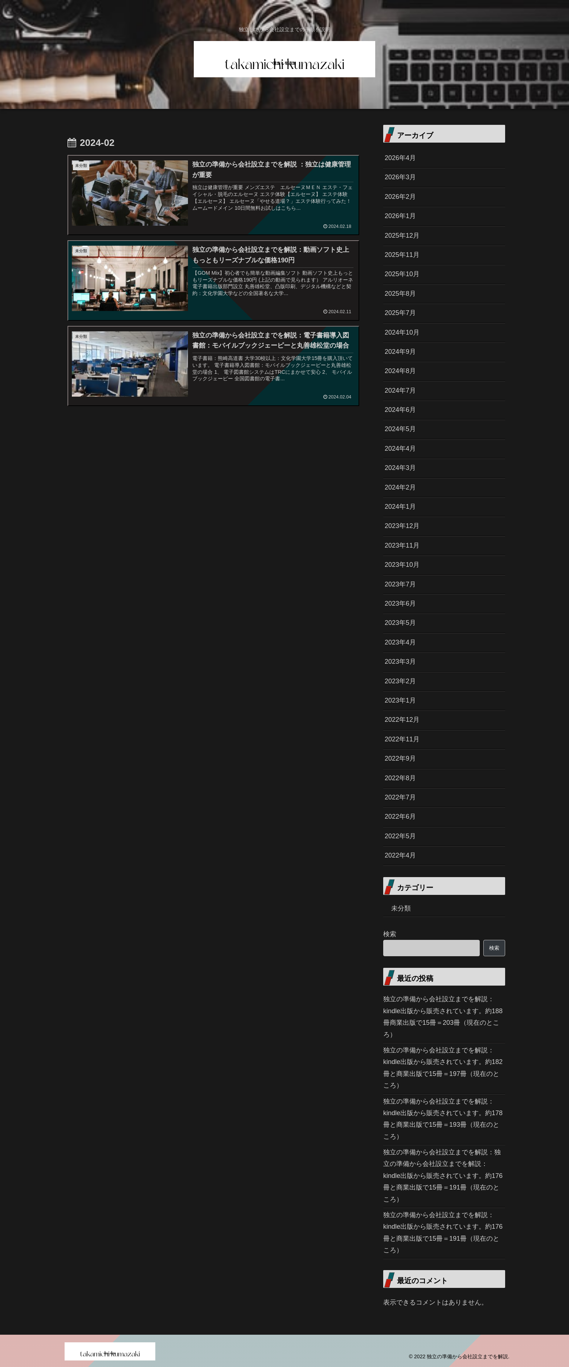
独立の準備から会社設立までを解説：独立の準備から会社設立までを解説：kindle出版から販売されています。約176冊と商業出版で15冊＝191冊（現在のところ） (443, 1176)
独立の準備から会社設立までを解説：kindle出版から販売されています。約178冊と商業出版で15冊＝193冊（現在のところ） (443, 1119)
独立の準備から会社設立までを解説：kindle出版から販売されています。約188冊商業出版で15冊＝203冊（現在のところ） (443, 1016)
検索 (389, 934)
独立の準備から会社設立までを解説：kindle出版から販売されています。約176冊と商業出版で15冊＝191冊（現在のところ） (443, 1232)
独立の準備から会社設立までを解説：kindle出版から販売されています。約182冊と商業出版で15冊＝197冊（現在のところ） (443, 1068)
